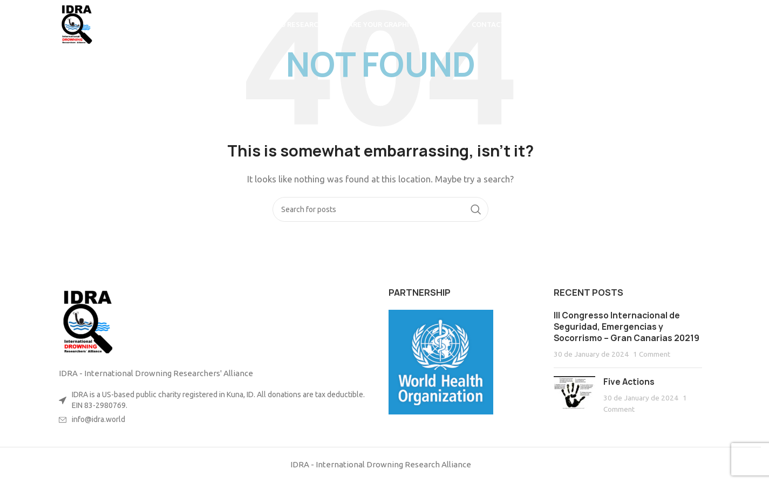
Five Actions (629, 381)
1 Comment (651, 354)
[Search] (696, 24)
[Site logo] (75, 23)
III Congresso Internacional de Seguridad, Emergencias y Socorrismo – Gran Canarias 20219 (626, 327)
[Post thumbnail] (574, 395)
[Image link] (86, 320)
